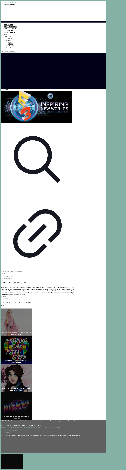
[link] (17, 51)
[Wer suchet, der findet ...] (10, 52)
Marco (14, 271)
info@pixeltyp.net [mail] (9, 4)
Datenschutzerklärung (11, 430)
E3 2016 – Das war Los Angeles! (13, 283)
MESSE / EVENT (9, 276)
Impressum (7, 432)
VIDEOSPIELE (8, 278)
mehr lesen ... (5, 298)
